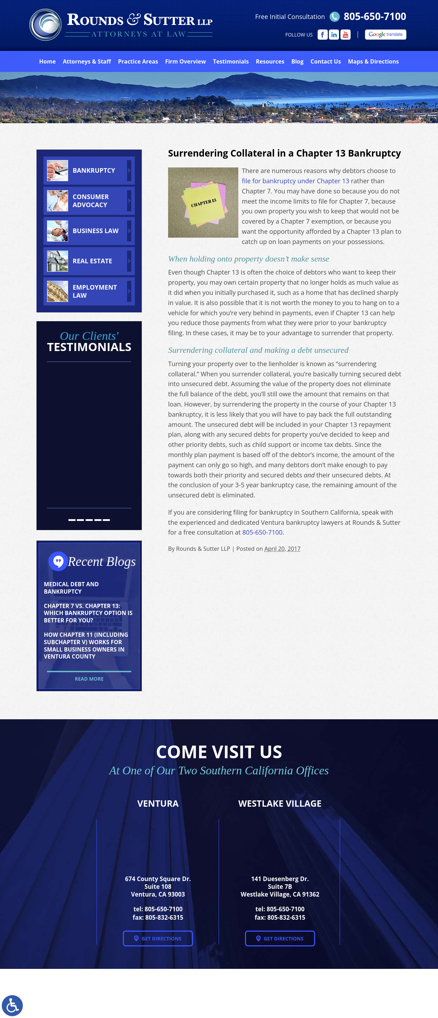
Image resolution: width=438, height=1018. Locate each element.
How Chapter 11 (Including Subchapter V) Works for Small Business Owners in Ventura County (86, 645)
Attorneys (87, 61)
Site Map (337, 994)
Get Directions (161, 938)
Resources (270, 61)
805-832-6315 (164, 917)
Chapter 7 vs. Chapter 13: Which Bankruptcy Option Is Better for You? (88, 613)
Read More (89, 678)
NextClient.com (167, 995)
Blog (297, 61)
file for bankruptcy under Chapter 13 (295, 181)
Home (47, 61)
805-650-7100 (375, 16)
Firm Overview (185, 61)
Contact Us (326, 61)
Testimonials (231, 61)
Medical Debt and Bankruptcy (71, 587)
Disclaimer (379, 994)
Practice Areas (138, 61)
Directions (373, 61)
